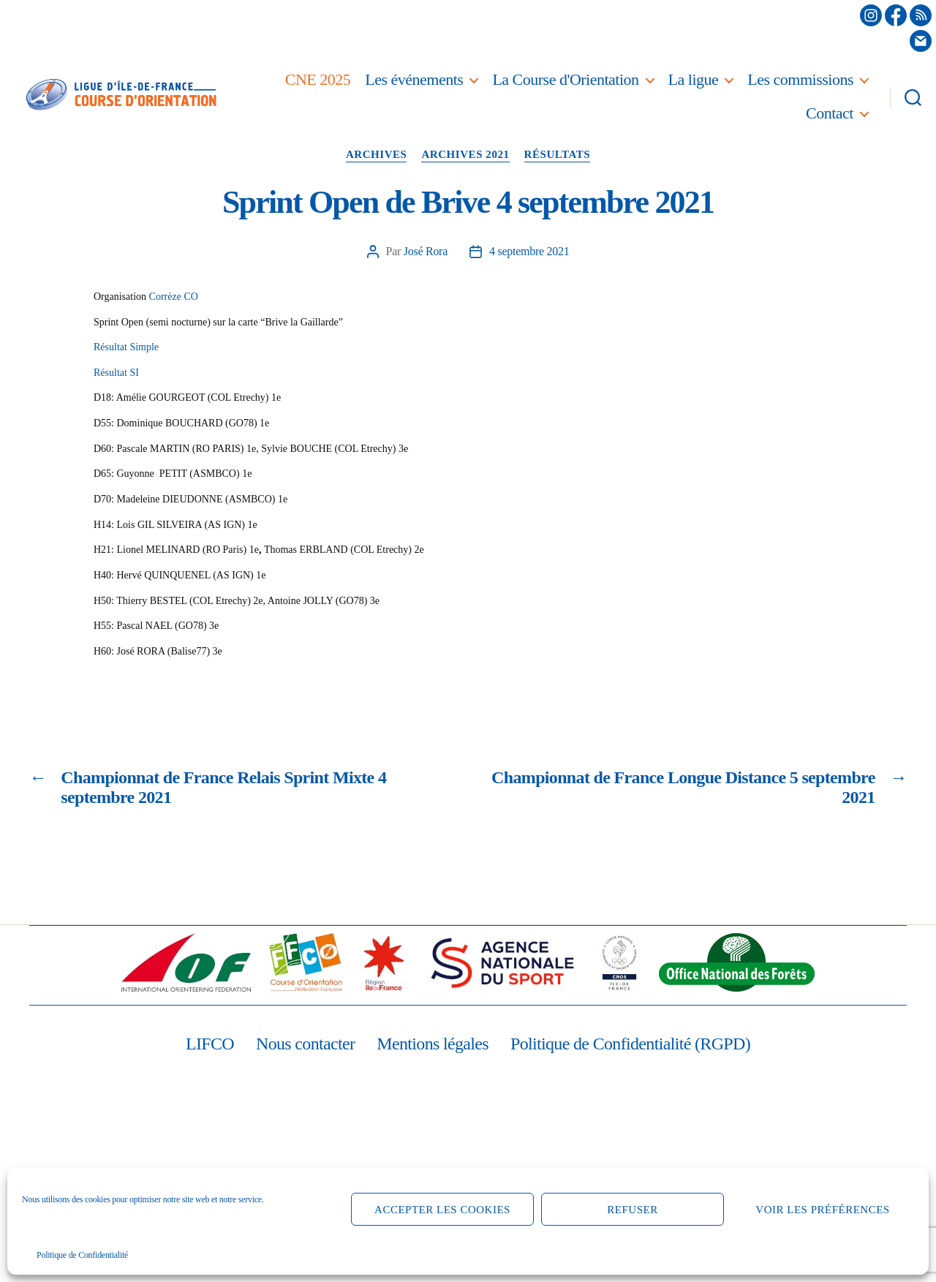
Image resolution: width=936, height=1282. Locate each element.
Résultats (557, 154)
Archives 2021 (465, 154)
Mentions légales (432, 1043)
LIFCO (210, 1043)
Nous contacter (305, 1043)
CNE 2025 (318, 79)
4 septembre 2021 (529, 251)
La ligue (693, 79)
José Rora (426, 251)
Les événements (414, 79)
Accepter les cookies (442, 1209)
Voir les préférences (822, 1209)
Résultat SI (116, 372)
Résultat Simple (126, 347)
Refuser (632, 1209)
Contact (829, 113)
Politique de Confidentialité (82, 1255)
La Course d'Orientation (565, 79)
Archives (376, 154)
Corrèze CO (173, 296)
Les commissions (800, 79)
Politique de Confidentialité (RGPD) (630, 1043)
